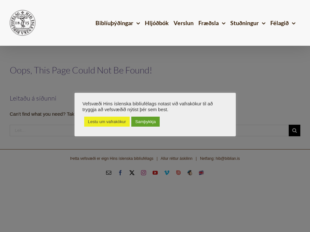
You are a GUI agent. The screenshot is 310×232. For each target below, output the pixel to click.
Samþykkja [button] (145, 121)
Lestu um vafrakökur (107, 121)
